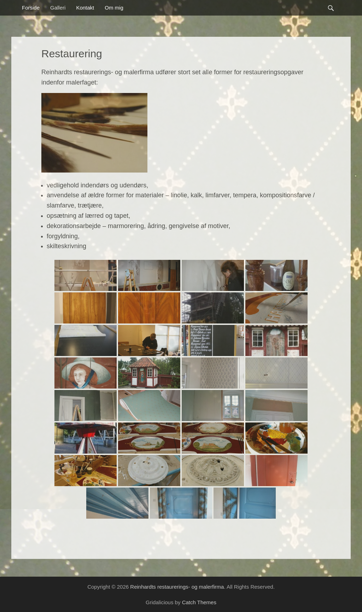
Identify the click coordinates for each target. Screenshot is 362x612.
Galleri (57, 8)
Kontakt (85, 8)
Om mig (114, 8)
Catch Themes (199, 602)
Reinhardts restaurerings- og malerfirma (177, 587)
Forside (31, 8)
